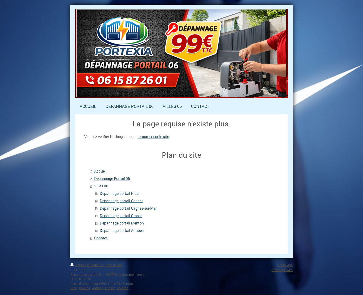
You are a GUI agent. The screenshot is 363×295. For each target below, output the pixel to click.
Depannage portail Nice (119, 193)
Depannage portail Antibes (122, 230)
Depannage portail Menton (122, 223)
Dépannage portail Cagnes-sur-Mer (128, 208)
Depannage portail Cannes (121, 200)
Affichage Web (282, 270)
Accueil (100, 171)
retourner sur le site (153, 136)
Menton (122, 288)
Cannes (84, 288)
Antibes (97, 288)
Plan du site (114, 265)
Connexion (285, 265)
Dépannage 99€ (94, 283)
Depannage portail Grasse (121, 215)
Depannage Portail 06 (112, 178)
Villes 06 (101, 185)
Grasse (110, 288)
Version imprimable (87, 265)
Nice (73, 288)
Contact (101, 237)
